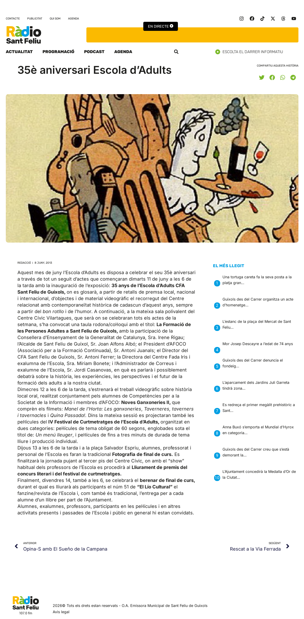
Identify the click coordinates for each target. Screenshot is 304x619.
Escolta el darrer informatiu (251, 51)
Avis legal (61, 611)
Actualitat (19, 51)
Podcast (94, 51)
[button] (176, 51)
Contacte (13, 18)
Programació (58, 51)
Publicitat (34, 18)
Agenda (73, 18)
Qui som (55, 18)
